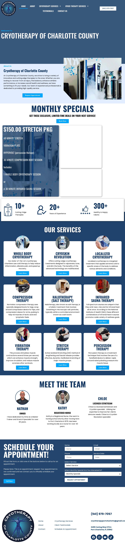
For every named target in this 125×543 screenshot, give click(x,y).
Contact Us (62, 11)
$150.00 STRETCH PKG (28, 129)
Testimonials (48, 11)
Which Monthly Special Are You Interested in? (83, 470)
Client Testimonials (62, 525)
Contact (41, 529)
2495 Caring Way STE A (101, 527)
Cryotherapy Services (50, 6)
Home (23, 6)
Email (96, 445)
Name (67, 445)
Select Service (70, 462)
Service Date (99, 454)
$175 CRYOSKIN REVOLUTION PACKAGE (78, 134)
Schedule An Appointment (65, 529)
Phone (67, 454)
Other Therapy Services (77, 6)
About (32, 6)
